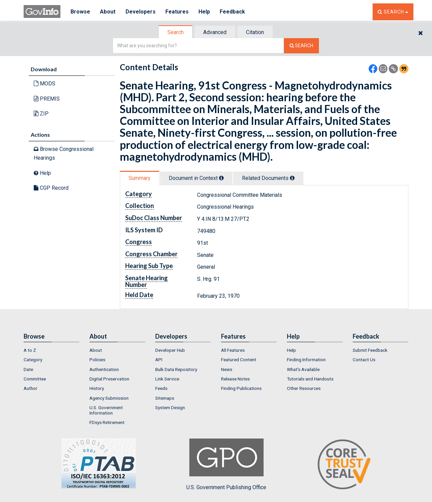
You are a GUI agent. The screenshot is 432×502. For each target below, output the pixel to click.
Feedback (233, 11)
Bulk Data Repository (176, 369)
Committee (35, 378)
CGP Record (51, 188)
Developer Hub (170, 350)
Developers (141, 11)
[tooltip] (221, 178)
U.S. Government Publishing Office (226, 465)
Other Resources (304, 388)
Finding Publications (241, 388)
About (107, 11)
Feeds (161, 388)
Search (175, 32)
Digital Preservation (109, 378)
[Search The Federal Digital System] (301, 45)
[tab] (176, 32)
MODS (44, 83)
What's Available (303, 369)
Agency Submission (109, 398)
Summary (140, 178)
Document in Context (196, 178)
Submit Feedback (370, 350)
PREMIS (47, 99)
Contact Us (364, 359)
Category (33, 359)
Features (177, 11)
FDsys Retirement (107, 422)
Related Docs (268, 178)
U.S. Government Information (106, 410)
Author (30, 388)
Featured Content (238, 359)
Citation (255, 32)
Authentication (104, 369)
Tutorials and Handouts (310, 378)
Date (28, 369)
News (226, 369)
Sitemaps (164, 398)
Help (205, 11)
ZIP (41, 113)
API (158, 359)
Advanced (214, 32)
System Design (170, 407)
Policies (97, 359)
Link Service (167, 378)
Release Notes (235, 378)
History (96, 388)
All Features (233, 350)
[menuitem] (51, 350)
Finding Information (306, 359)
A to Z (30, 350)
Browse (80, 11)
